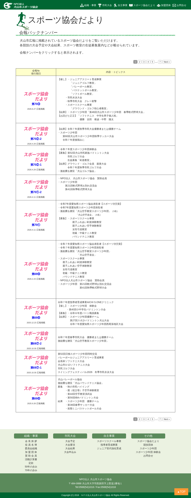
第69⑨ (36, 274)
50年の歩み (31, 466)
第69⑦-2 (36, 343)
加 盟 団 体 (31, 452)
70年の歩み (31, 470)
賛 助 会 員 (31, 455)
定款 (31, 463)
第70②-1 (36, 164)
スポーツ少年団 (148, 448)
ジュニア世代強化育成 (109, 448)
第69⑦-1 (36, 367)
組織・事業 (88, 5)
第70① (36, 224)
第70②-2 (36, 138)
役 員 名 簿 (31, 444)
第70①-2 (36, 192)
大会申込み (70, 452)
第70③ (36, 104)
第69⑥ (36, 398)
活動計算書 (31, 459)
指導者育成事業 (109, 444)
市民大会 (105, 5)
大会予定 (70, 441)
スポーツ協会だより (142, 5)
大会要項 (70, 444)
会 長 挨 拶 (31, 441)
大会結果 (70, 448)
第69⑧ (36, 317)
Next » (167, 62)
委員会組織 (31, 448)
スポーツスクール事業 (109, 441)
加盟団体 (164, 5)
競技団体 (148, 444)
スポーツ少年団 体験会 (148, 452)
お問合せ (179, 5)
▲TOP (181, 491)
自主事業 (120, 5)
